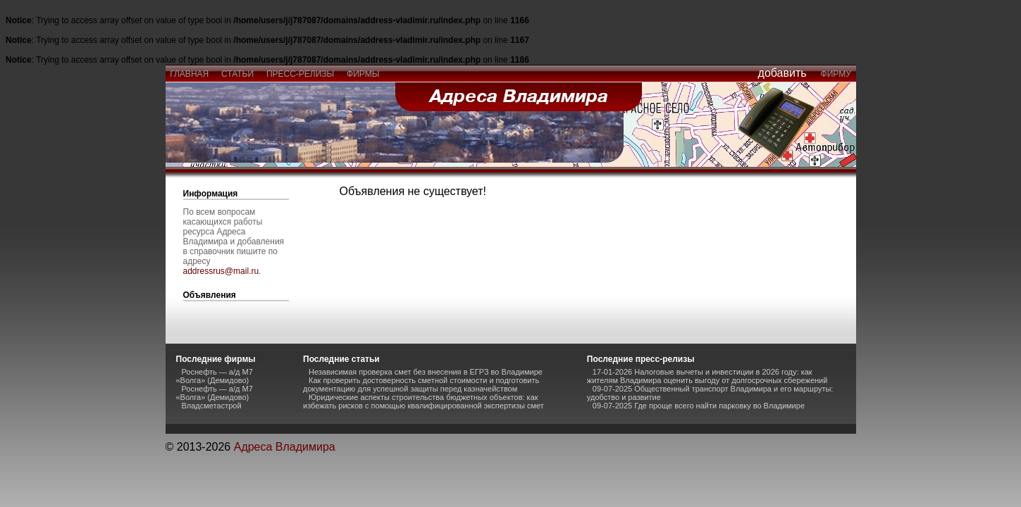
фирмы (363, 74)
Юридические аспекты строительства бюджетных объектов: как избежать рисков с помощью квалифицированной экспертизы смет (423, 401)
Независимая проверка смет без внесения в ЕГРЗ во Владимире (426, 372)
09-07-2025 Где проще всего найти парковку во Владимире (699, 405)
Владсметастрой (212, 405)
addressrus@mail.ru (221, 271)
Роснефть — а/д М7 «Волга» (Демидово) (214, 376)
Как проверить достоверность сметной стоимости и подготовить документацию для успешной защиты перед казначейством (421, 384)
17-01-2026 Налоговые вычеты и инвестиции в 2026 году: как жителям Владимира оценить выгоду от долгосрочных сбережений (707, 376)
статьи (237, 74)
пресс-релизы (300, 74)
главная (190, 74)
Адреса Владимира (284, 447)
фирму (836, 74)
